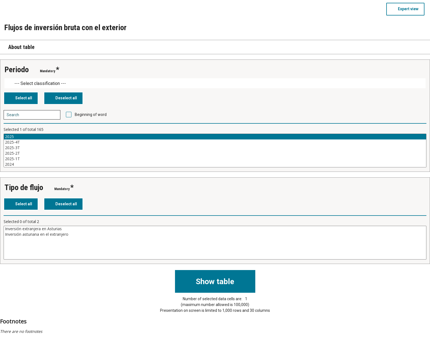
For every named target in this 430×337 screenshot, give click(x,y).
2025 (215, 136)
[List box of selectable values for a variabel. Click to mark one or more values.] (215, 150)
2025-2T (215, 153)
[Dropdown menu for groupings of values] (215, 83)
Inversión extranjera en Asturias (215, 229)
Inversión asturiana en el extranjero (215, 234)
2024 (215, 164)
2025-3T (215, 148)
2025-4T (215, 142)
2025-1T (215, 159)
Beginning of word (91, 114)
